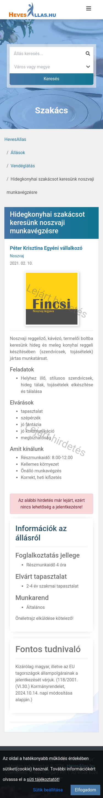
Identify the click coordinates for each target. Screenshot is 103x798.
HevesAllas (15, 139)
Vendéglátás (23, 165)
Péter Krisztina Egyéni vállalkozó (46, 248)
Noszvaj (17, 256)
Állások (18, 152)
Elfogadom (85, 789)
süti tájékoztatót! (43, 779)
